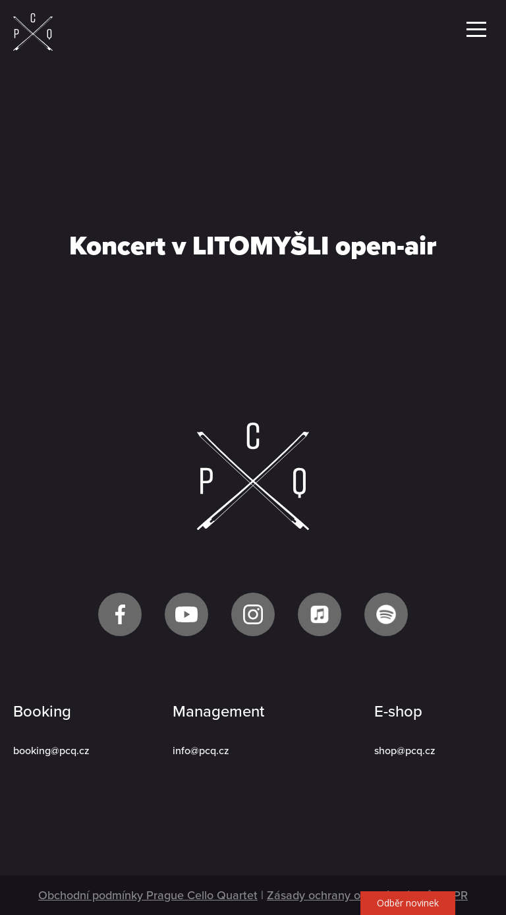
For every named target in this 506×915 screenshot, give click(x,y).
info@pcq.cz (201, 750)
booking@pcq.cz (51, 750)
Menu (476, 29)
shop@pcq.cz (405, 750)
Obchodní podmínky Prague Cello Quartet (148, 895)
